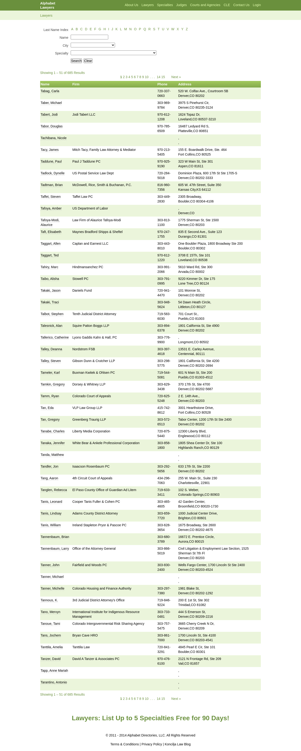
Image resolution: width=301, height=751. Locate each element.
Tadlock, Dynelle (53, 173)
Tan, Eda (47, 408)
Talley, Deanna (51, 349)
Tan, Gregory (50, 419)
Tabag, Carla (50, 91)
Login (257, 5)
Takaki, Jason (51, 290)
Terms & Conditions (124, 744)
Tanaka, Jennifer (53, 443)
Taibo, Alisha (50, 279)
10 (147, 77)
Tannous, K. (49, 600)
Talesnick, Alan (51, 326)
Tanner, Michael (52, 577)
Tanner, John (50, 565)
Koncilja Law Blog (178, 744)
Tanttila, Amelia (52, 647)
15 (163, 77)
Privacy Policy (152, 744)
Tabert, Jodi (49, 114)
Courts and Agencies (205, 5)
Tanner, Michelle (52, 588)
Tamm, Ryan (50, 396)
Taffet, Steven (51, 196)
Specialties (165, 5)
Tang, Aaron (49, 478)
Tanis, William (51, 525)
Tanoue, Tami (50, 623)
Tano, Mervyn (50, 612)
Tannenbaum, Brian (55, 537)
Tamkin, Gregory (53, 384)
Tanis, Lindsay (51, 513)
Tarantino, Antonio (54, 682)
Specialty (61, 53)
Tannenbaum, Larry (55, 548)
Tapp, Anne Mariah (54, 670)
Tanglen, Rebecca (54, 490)
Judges (181, 5)
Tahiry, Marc (49, 267)
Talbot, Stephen (52, 314)
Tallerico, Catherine (55, 337)
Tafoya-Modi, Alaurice (50, 222)
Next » (176, 77)
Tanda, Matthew (52, 455)
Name (64, 37)
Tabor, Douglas (51, 126)
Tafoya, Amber (51, 208)
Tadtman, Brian (52, 185)
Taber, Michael (51, 103)
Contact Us (241, 5)
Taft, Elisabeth (51, 232)
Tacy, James (50, 150)
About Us (131, 5)
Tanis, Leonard (51, 501)
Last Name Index (55, 30)
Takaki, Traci (50, 302)
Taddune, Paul (51, 161)
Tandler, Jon (49, 466)
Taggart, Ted (50, 255)
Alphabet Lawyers (47, 5)
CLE (227, 5)
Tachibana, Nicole (54, 138)
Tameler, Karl (50, 372)
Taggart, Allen (51, 243)
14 (159, 77)
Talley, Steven (51, 361)
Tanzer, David (51, 659)
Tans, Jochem (51, 635)
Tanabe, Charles (53, 431)
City (65, 45)
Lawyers (148, 5)
